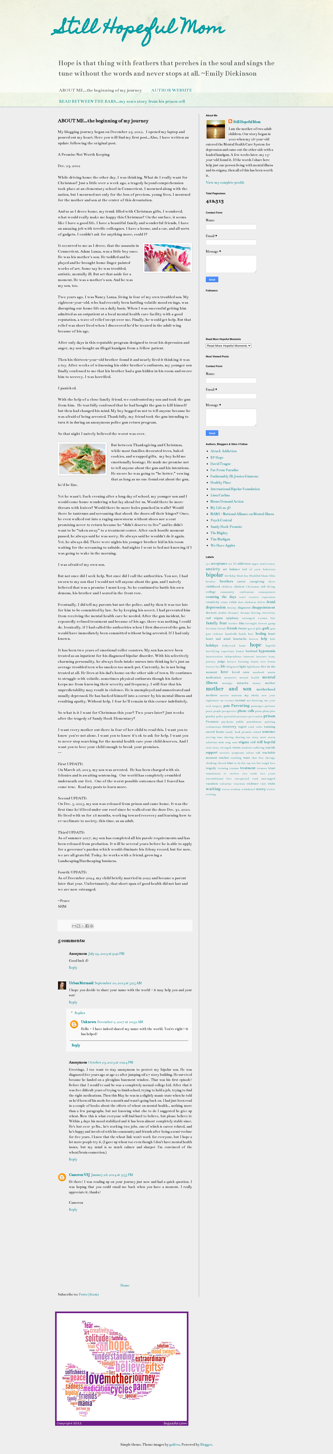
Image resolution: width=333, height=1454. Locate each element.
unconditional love (219, 778)
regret (242, 727)
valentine (225, 783)
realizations (213, 726)
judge (221, 661)
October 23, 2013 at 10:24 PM (110, 1062)
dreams (245, 612)
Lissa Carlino (220, 495)
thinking (211, 763)
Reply (73, 967)
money (257, 683)
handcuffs (231, 633)
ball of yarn (251, 569)
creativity (212, 602)
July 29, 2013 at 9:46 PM (106, 954)
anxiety (213, 568)
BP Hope (216, 457)
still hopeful (266, 742)
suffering (259, 747)
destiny (232, 607)
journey (211, 661)
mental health (249, 677)
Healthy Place (220, 482)
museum (236, 695)
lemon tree (258, 661)
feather (233, 623)
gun (272, 628)
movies (224, 695)
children (227, 586)
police (219, 716)
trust (271, 768)
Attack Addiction (223, 451)
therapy (270, 757)
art (225, 569)
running (269, 727)
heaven (253, 638)
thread (222, 763)
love (224, 671)
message (227, 683)
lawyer (231, 661)
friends (232, 628)
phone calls (245, 711)
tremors (262, 768)
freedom (211, 628)
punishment (254, 721)
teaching (236, 757)
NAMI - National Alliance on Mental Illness (242, 514)
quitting (270, 721)
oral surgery (214, 706)
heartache (240, 639)
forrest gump (266, 623)
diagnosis (244, 607)
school (257, 731)
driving (256, 612)
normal (240, 700)
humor (240, 651)
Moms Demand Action (227, 501)
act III (232, 563)
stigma (244, 742)
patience (270, 706)
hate (250, 633)
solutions (211, 742)
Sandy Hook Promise (226, 527)
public (240, 721)
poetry (210, 716)
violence (252, 784)
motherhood (265, 689)
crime (224, 602)
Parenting (240, 705)
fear (223, 623)
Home (125, 1285)
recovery (229, 726)
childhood (213, 586)
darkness (250, 602)
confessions (247, 592)
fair (272, 618)
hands (242, 633)
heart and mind (218, 639)
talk (258, 752)
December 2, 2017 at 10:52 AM (120, 1022)
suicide (270, 747)
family (212, 623)
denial (270, 602)
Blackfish (254, 575)
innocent (248, 656)
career (241, 581)
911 (208, 563)
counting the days (221, 597)
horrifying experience (220, 651)
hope (255, 644)
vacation (212, 784)
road (251, 726)
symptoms (237, 752)
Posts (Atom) (89, 1294)
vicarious (239, 783)
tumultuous (213, 773)
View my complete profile (225, 182)
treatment (248, 768)
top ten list (254, 763)
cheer (271, 581)
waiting (213, 788)
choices (239, 586)
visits (271, 784)
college (211, 592)
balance (234, 569)
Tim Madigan (220, 539)
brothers (226, 581)
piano (258, 711)
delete (261, 602)
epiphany (232, 618)
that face (258, 757)
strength (225, 747)
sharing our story (247, 737)
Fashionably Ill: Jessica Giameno (234, 476)
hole (272, 638)
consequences (267, 592)
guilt (265, 628)
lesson (271, 661)
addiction (243, 564)
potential (230, 716)
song (228, 742)
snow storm (267, 737)
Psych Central (221, 520)
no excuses (227, 700)
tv (225, 773)
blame (265, 575)
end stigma (214, 618)
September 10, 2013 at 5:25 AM (118, 983)
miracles (242, 683)
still (253, 742)
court (242, 597)
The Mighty (219, 533)
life (223, 666)
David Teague (220, 464)
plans (266, 711)
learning (243, 661)
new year (268, 695)
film (241, 623)
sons (234, 742)
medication (213, 677)
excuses (262, 618)
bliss (272, 575)
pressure (242, 716)
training (223, 768)
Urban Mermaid (81, 983)
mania (271, 672)
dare (241, 602)
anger (255, 563)
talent (250, 752)
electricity (268, 612)
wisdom (235, 789)
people (217, 711)
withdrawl (248, 789)
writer (271, 789)
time (230, 763)
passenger (257, 706)
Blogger (206, 1444)
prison (269, 716)
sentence (268, 732)
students (246, 747)
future (242, 628)
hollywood (228, 645)
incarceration (214, 656)
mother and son (228, 688)
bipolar (214, 575)
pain (226, 706)
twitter (234, 773)
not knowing (255, 700)
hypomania (267, 651)
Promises (212, 722)
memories (230, 677)
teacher (224, 758)
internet (261, 656)
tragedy (211, 768)
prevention (255, 716)
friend (221, 628)
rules (259, 726)
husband (251, 651)
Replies (80, 1013)
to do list (240, 763)
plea (272, 711)
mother (270, 683)
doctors (211, 613)
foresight (251, 623)
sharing (229, 737)
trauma (234, 768)
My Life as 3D (220, 508)
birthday (230, 575)
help (264, 639)
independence (233, 656)
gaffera (174, 1444)
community (227, 592)
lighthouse (253, 666)
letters (210, 666)
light (242, 666)
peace (209, 711)
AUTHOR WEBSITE (171, 90)
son (221, 742)
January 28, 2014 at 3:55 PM (112, 1175)
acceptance (219, 563)
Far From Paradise (224, 470)
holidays (212, 645)
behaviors (269, 569)
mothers (211, 695)
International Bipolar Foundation (235, 489)
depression (216, 607)
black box (242, 575)
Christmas (252, 586)
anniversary (267, 563)
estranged (248, 618)
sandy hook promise (239, 731)
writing (211, 794)
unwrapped (268, 778)
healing (261, 633)
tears (246, 758)
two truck (249, 773)
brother (211, 581)
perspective (229, 711)
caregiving (257, 581)
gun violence (214, 633)
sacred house (215, 732)
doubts (222, 612)
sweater (224, 752)
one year (269, 700)
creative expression (262, 597)
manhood (258, 672)
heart (271, 634)
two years (267, 773)
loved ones (241, 672)
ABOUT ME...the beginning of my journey (100, 90)
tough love (268, 763)
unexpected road (246, 778)
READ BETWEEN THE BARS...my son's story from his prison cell (122, 101)
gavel (251, 628)
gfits (258, 628)
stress (236, 747)
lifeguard (232, 666)
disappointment (263, 607)
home (242, 645)
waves (226, 789)
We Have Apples (222, 545)
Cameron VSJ (79, 1175)
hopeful (270, 645)
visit (263, 783)
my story (251, 695)
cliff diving (268, 586)
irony (271, 656)
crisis (233, 602)
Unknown (88, 1022)
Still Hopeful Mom (141, 29)
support (212, 752)
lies (217, 666)
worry (261, 789)
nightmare (212, 700)
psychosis (227, 721)
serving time (214, 737)
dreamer (233, 612)
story (216, 747)
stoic (209, 747)
